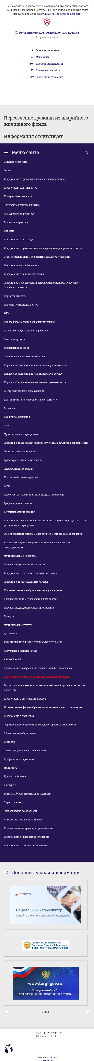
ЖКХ (6, 313)
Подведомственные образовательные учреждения (33, 590)
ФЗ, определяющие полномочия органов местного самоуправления (43, 534)
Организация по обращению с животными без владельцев (38, 668)
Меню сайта (42, 57)
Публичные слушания (17, 417)
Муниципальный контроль (20, 556)
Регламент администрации (19, 512)
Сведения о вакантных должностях (24, 356)
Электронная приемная (49, 63)
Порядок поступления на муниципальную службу (33, 373)
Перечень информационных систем (25, 564)
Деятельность (12, 633)
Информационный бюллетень (21, 265)
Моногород (10, 767)
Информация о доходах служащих (24, 274)
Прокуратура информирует (20, 213)
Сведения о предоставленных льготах (26, 581)
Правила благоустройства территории (26, 330)
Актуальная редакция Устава (20, 651)
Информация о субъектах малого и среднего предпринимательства (43, 248)
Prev (6, 1012)
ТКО (6, 425)
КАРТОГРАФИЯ (12, 659)
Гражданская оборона (16, 348)
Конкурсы (10, 785)
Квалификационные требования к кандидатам (31, 599)
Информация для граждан (19, 239)
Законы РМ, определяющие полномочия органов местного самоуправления (38, 545)
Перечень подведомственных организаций (29, 607)
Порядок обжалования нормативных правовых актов (35, 382)
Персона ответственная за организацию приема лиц (34, 494)
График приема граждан (18, 503)
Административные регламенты (23, 819)
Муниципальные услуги (18, 625)
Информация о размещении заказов (25, 698)
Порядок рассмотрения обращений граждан (29, 322)
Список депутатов (14, 339)
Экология (9, 408)
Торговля (9, 742)
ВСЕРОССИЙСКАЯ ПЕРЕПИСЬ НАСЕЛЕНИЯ (28, 793)
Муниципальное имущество (20, 451)
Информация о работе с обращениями (26, 845)
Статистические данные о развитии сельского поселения (37, 256)
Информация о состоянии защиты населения (30, 573)
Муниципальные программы (21, 434)
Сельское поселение (15, 162)
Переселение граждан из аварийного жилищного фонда (36, 676)
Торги (7, 170)
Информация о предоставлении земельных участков (34, 179)
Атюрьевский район (47, 37)
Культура (9, 616)
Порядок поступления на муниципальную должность (35, 365)
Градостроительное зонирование (23, 460)
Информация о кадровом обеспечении (26, 837)
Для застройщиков (15, 776)
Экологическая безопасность (20, 811)
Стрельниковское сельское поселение (47, 32)
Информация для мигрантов (20, 187)
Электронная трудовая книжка (22, 205)
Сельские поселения (47, 50)
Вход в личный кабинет (49, 77)
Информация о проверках (19, 716)
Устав (7, 486)
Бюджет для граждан (16, 222)
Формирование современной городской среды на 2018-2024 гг (40, 724)
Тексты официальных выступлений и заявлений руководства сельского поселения (46, 688)
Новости (9, 231)
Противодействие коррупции (21, 477)
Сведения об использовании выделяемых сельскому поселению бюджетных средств (41, 285)
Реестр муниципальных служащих (24, 391)
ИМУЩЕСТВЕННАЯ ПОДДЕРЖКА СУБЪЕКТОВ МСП (33, 642)
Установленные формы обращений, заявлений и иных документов (43, 707)
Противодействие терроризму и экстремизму (30, 399)
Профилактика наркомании (20, 759)
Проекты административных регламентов (28, 828)
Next (88, 1012)
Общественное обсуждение (20, 733)
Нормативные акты (15, 296)
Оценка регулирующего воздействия (25, 750)
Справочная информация (18, 468)
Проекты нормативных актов (21, 304)
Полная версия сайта (48, 70)
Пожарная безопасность (18, 196)
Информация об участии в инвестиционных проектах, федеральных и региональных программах (45, 523)
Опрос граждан (12, 802)
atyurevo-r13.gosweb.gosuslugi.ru (60, 14)
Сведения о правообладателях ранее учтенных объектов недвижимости (46, 443)
